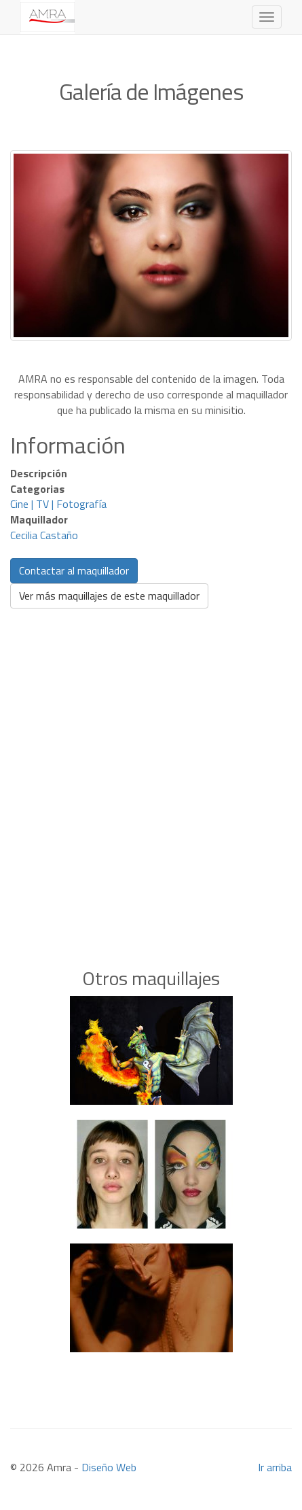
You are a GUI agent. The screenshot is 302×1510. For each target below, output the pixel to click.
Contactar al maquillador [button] (74, 570)
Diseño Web (108, 1467)
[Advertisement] (151, 767)
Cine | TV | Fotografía (58, 504)
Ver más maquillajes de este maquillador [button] (109, 595)
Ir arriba (275, 1467)
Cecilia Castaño (44, 535)
